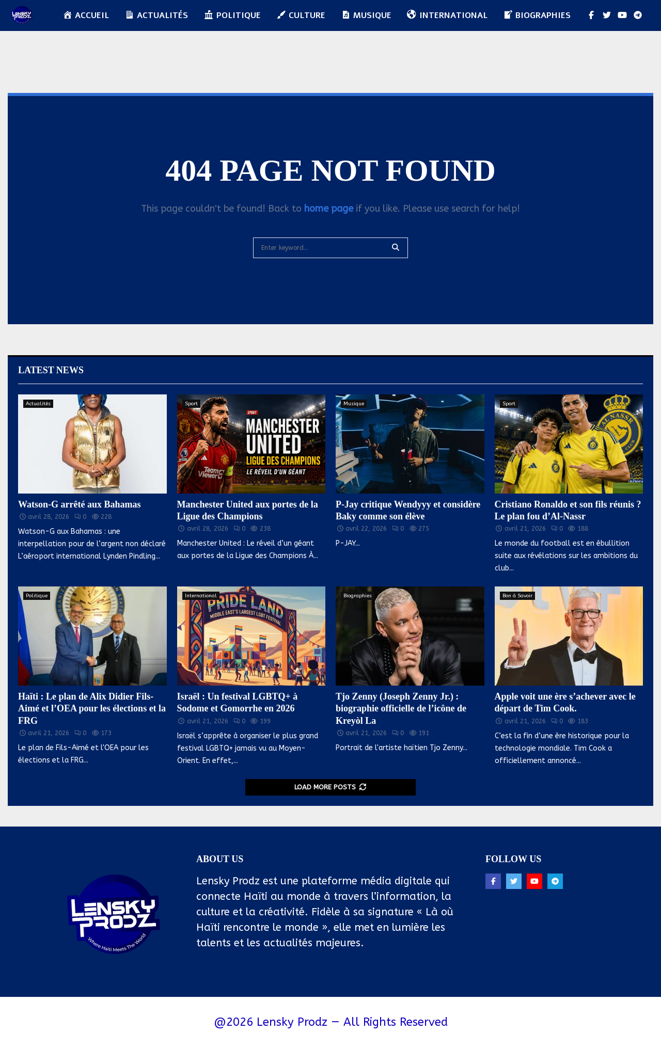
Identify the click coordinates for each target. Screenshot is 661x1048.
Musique (353, 404)
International (201, 596)
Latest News (51, 370)
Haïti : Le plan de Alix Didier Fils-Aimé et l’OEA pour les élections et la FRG (92, 708)
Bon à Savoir (517, 596)
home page (328, 208)
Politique (232, 15)
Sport (191, 404)
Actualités (38, 404)
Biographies (357, 596)
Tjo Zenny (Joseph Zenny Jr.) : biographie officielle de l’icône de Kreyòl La (401, 708)
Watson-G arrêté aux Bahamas (79, 504)
